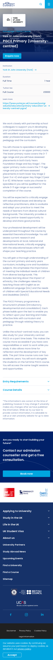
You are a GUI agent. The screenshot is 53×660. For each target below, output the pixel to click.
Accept (12, 655)
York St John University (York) (18, 70)
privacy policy (24, 649)
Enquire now (12, 56)
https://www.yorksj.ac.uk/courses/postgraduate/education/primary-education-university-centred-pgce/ (24, 106)
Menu (49, 4)
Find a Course (23, 31)
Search (41, 4)
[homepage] (9, 4)
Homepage (8, 31)
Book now (26, 473)
